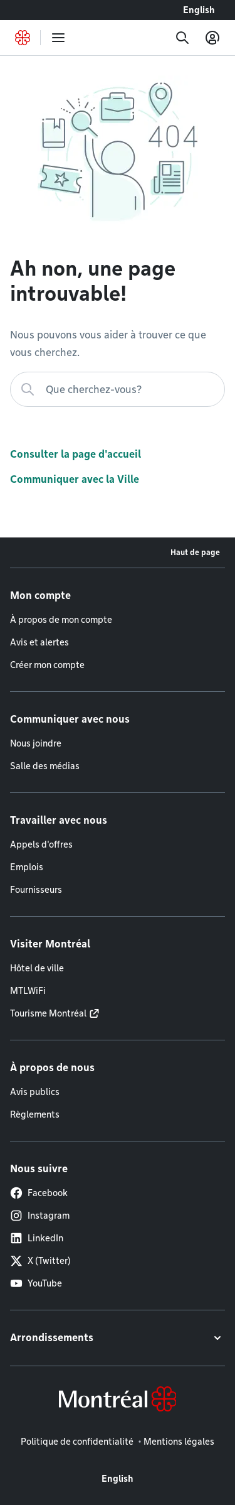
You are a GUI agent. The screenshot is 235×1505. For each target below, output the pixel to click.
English (199, 10)
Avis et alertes (39, 642)
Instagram (40, 1215)
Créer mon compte (47, 665)
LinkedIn (36, 1238)
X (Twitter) (40, 1260)
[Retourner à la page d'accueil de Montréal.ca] (22, 37)
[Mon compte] (212, 37)
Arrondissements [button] (51, 1338)
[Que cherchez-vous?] (117, 389)
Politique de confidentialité (77, 1442)
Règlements (35, 1114)
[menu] (58, 37)
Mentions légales (179, 1442)
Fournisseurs (36, 890)
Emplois (26, 867)
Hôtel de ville (37, 968)
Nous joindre (35, 743)
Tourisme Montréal (48, 1013)
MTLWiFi (28, 991)
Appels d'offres (41, 844)
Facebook (39, 1193)
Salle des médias (45, 766)
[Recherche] (182, 37)
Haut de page (195, 552)
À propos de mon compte (61, 620)
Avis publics (35, 1092)
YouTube (36, 1283)
